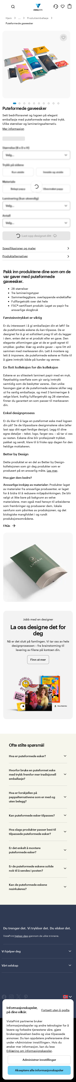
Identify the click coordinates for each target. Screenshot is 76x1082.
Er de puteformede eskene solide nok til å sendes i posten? (31, 868)
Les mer (52, 470)
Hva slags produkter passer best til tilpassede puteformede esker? (32, 831)
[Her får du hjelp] (55, 6)
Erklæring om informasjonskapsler (29, 1051)
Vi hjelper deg (37, 951)
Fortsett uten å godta (55, 1010)
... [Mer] (19, 18)
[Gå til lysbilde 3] (24, 103)
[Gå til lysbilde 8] (48, 103)
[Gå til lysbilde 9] (53, 103)
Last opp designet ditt (36, 237)
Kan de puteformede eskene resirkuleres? (28, 887)
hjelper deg (21, 935)
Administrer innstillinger (39, 1059)
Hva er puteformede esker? (27, 756)
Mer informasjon (13, 128)
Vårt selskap (37, 965)
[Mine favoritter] (63, 6)
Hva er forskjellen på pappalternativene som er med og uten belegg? (32, 797)
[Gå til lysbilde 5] (34, 103)
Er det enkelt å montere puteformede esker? (25, 850)
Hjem (9, 18)
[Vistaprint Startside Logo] (38, 6)
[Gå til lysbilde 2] (19, 103)
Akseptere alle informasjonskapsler (39, 1070)
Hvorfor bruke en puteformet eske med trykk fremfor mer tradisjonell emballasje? (32, 774)
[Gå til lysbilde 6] (38, 103)
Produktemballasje (37, 18)
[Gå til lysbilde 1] (14, 103)
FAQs (9, 526)
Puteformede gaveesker (19, 23)
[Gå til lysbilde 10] (58, 103)
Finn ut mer (38, 659)
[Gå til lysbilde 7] (43, 103)
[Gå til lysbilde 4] (29, 103)
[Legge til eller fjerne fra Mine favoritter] (63, 37)
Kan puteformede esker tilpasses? (32, 815)
